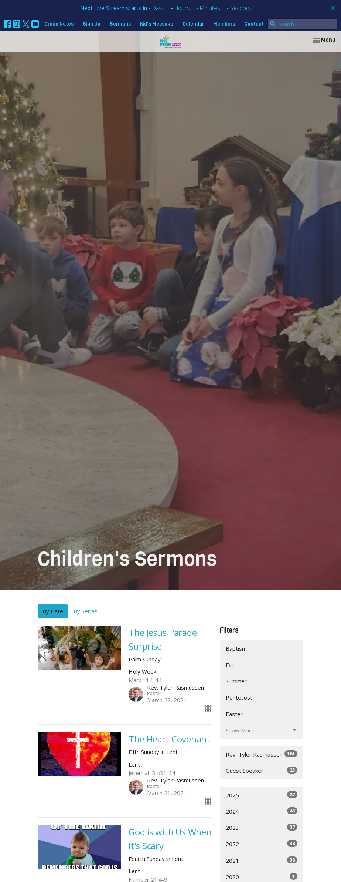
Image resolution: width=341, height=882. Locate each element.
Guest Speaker (262, 770)
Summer (236, 681)
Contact (254, 24)
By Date (52, 611)
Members (224, 24)
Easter (234, 714)
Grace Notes (59, 24)
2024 (262, 811)
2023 (262, 827)
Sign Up (91, 24)
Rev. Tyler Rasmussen (262, 754)
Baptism (236, 648)
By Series (86, 611)
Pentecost (239, 697)
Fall (230, 664)
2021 (262, 860)
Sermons (120, 24)
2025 (262, 795)
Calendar (193, 24)
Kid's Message (156, 24)
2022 (262, 844)
